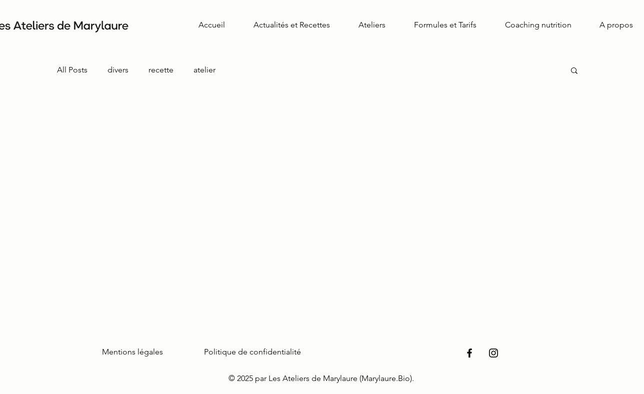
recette (161, 69)
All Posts (72, 69)
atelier (205, 69)
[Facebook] (470, 353)
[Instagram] (494, 353)
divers (118, 69)
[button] (574, 71)
